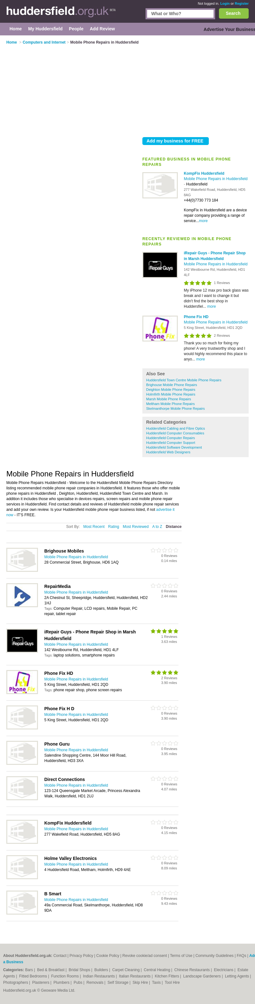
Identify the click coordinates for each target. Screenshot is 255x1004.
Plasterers (41, 982)
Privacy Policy (81, 955)
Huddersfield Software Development (174, 447)
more (203, 221)
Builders (101, 970)
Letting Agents (237, 976)
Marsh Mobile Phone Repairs (168, 399)
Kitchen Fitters (167, 976)
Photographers (16, 982)
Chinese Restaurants (192, 970)
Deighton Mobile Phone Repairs (170, 389)
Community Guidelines (215, 955)
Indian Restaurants (99, 976)
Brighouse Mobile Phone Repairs (171, 385)
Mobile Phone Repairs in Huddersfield (215, 179)
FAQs (241, 955)
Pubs (79, 982)
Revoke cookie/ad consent (144, 955)
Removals (95, 982)
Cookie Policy (107, 955)
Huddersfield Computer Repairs (170, 438)
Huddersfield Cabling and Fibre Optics (175, 428)
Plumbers (62, 982)
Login (225, 3)
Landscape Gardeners (202, 976)
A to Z (157, 526)
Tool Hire (172, 982)
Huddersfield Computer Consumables (175, 433)
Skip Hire (141, 982)
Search (233, 13)
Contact (59, 955)
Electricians (224, 970)
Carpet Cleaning (126, 970)
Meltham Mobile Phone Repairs (170, 404)
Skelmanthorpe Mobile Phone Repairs (175, 408)
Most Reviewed (136, 526)
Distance (174, 526)
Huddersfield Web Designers (168, 452)
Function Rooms (65, 976)
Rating (113, 526)
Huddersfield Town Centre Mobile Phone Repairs (183, 380)
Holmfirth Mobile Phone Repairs (170, 394)
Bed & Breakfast (51, 970)
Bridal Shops (80, 970)
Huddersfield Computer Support (170, 443)
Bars (29, 970)
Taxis (157, 982)
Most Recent (93, 526)
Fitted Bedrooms (33, 976)
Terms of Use (181, 955)
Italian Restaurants (135, 976)
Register (242, 3)
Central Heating (157, 970)
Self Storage (118, 982)
